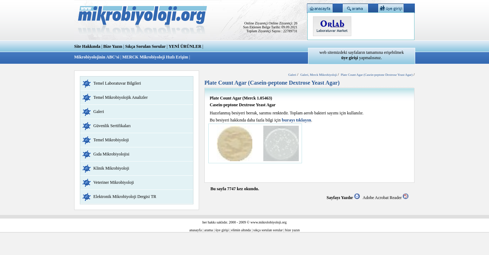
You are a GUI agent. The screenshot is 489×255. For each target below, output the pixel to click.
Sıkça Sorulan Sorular (145, 46)
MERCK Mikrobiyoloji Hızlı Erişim (155, 57)
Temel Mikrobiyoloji (111, 139)
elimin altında (241, 230)
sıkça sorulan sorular (268, 230)
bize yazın (292, 230)
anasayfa (195, 230)
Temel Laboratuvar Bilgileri (117, 83)
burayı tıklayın (296, 120)
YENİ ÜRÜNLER (185, 46)
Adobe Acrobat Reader (385, 197)
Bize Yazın (112, 46)
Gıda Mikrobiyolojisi (111, 154)
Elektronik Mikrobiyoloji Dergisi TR (124, 196)
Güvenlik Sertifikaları (112, 125)
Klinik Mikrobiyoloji (111, 168)
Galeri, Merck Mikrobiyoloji (318, 74)
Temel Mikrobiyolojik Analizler (120, 97)
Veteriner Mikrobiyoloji (113, 182)
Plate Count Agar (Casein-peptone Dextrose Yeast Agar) (376, 74)
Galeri (98, 111)
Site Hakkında (87, 46)
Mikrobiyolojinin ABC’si (97, 57)
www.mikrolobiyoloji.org (269, 222)
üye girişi (222, 230)
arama (208, 230)
